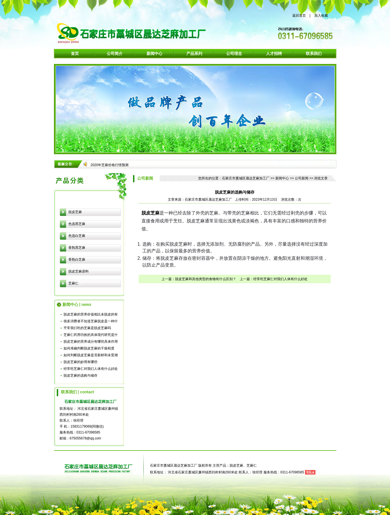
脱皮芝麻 (75, 212)
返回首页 (299, 16)
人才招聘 (274, 53)
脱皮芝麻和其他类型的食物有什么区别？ (205, 279)
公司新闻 (301, 178)
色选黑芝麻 (76, 224)
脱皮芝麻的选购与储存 (80, 375)
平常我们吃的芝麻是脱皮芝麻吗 (87, 328)
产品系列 (194, 53)
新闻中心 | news (76, 304)
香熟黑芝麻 (76, 248)
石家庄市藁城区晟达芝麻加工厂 (245, 178)
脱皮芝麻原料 (78, 271)
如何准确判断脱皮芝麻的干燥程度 (89, 348)
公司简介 (115, 53)
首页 (75, 53)
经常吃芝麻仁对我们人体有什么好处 (91, 369)
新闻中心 (154, 53)
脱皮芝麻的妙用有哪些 (80, 362)
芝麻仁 (73, 283)
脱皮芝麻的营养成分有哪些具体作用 (91, 342)
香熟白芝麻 (76, 259)
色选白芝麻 (76, 236)
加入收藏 (321, 16)
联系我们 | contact (77, 392)
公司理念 (234, 53)
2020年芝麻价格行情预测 (110, 165)
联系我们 (314, 53)
